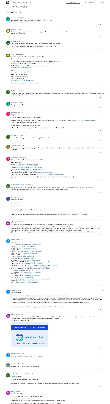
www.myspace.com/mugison (25, 277)
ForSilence (13, 90)
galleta (12, 222)
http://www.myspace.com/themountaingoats (36, 279)
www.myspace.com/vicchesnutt (28, 253)
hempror (13, 29)
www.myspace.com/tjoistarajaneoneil (32, 263)
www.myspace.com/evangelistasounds (30, 260)
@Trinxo (15, 203)
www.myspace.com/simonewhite (29, 280)
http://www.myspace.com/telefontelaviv (52, 174)
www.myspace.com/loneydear (27, 246)
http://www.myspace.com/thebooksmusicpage (31, 169)
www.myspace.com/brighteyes (27, 248)
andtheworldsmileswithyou (17, 184)
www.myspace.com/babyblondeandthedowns (41, 262)
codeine (13, 340)
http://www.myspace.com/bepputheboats (29, 171)
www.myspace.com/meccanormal (30, 282)
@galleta (13, 292)
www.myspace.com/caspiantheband (21, 72)
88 (67, 398)
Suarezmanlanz (15, 157)
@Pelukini (14, 199)
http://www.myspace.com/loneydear (28, 164)
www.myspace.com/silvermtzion (32, 251)
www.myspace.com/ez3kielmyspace (21, 67)
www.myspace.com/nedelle (23, 274)
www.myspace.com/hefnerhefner (25, 256)
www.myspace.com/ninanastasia (29, 255)
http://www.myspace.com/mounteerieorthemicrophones (41, 265)
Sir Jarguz (13, 145)
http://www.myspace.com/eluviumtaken (27, 166)
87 (63, 398)
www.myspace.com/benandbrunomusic (30, 244)
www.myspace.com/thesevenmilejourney (22, 80)
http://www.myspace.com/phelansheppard (32, 167)
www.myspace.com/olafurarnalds (31, 275)
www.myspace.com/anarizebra (41, 268)
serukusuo (14, 17)
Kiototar (13, 239)
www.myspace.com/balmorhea (19, 76)
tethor (12, 197)
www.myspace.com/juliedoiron (27, 258)
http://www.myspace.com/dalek (44, 172)
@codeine (14, 353)
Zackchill (13, 41)
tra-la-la (13, 112)
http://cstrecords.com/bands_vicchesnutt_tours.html (82, 120)
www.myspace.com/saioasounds (24, 270)
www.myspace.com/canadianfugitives (30, 272)
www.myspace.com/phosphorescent (32, 249)
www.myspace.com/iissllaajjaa (24, 267)
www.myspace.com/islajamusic (42, 267)
